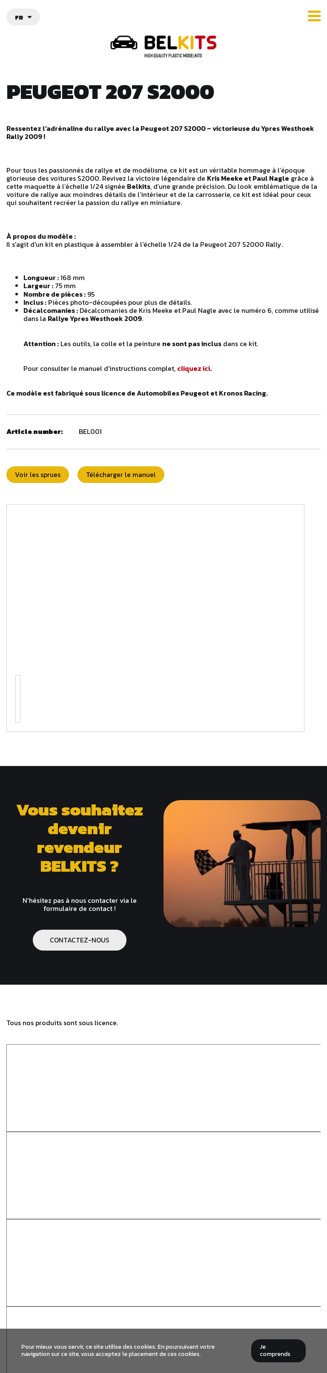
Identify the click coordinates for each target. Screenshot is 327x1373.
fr (19, 17)
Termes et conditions (163, 1312)
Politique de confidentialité (163, 1320)
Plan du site (163, 1328)
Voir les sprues (37, 474)
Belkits (163, 1218)
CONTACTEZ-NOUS (79, 940)
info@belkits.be (169, 1295)
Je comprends (275, 1350)
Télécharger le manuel (121, 474)
